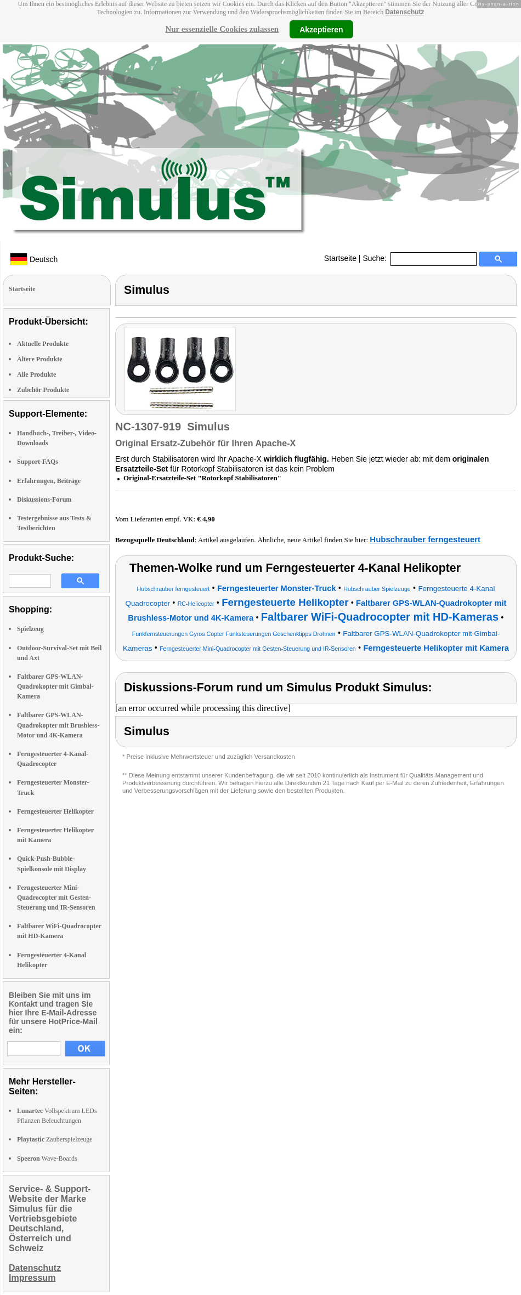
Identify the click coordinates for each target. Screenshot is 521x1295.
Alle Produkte (36, 374)
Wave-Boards (47, 1158)
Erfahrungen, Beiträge (49, 481)
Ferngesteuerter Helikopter (55, 811)
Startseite (340, 258)
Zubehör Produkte (43, 390)
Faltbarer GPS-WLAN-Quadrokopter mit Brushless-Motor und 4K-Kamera (58, 725)
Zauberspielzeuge (55, 1139)
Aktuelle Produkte (43, 344)
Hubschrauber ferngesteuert (425, 539)
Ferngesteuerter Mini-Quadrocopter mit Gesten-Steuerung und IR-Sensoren (56, 897)
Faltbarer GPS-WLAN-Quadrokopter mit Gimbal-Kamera (55, 686)
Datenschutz (404, 12)
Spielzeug (30, 629)
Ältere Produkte (40, 359)
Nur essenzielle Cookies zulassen (222, 29)
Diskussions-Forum (44, 499)
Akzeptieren (321, 29)
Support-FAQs (37, 461)
